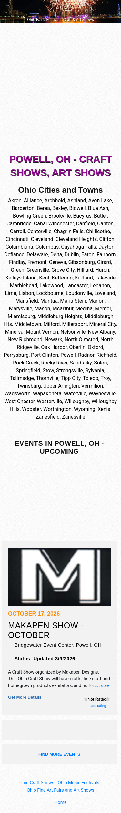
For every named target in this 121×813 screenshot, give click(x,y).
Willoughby (76, 401)
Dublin (72, 254)
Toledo (90, 378)
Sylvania (94, 370)
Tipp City (71, 378)
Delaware (37, 254)
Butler (100, 216)
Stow (48, 370)
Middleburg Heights (59, 316)
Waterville (75, 394)
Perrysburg (16, 355)
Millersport (74, 324)
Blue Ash (98, 208)
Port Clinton (44, 355)
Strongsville (69, 370)
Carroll (17, 231)
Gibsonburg (81, 262)
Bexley (59, 208)
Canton (105, 224)
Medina (84, 309)
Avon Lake (100, 200)
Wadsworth (18, 394)
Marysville (20, 309)
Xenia (103, 409)
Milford (52, 324)
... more (102, 685)
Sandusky (81, 363)
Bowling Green (29, 216)
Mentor (103, 309)
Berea (43, 208)
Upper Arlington (61, 386)
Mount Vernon (42, 332)
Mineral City (102, 324)
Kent (44, 278)
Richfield (106, 355)
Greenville (37, 270)
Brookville (59, 216)
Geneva (57, 262)
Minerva (14, 332)
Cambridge (19, 224)
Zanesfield (48, 417)
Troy (105, 378)
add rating (98, 706)
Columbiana (19, 247)
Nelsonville (73, 332)
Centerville (39, 231)
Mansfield (26, 301)
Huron (102, 270)
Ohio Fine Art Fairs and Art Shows (60, 790)
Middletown (27, 324)
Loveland (104, 293)
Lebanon (100, 285)
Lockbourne (50, 293)
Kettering (62, 278)
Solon (100, 363)
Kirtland (84, 278)
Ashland (76, 200)
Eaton (88, 254)
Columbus (47, 247)
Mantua (49, 301)
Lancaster (77, 285)
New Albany (101, 332)
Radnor (86, 355)
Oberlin (77, 347)
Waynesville (102, 394)
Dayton (106, 247)
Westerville (49, 401)
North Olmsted (81, 339)
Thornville (47, 378)
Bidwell (77, 208)
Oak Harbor (54, 347)
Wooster (31, 409)
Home (61, 802)
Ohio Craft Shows (36, 782)
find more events (59, 754)
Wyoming (85, 409)
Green (17, 270)
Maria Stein (73, 301)
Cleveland (42, 239)
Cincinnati (17, 239)
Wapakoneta (47, 394)
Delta (56, 254)
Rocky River (54, 363)
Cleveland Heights (76, 239)
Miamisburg (21, 316)
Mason (42, 309)
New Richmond (24, 339)
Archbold (54, 200)
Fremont (37, 262)
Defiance (14, 254)
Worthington (57, 409)
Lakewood (51, 285)
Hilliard (85, 270)
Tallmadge (22, 378)
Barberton (23, 208)
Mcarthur (63, 309)
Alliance (33, 200)
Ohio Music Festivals (78, 782)
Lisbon (26, 293)
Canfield (85, 224)
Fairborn (106, 254)
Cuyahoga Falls (78, 247)
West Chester (19, 401)
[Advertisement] (60, 89)
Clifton (106, 239)
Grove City (63, 270)
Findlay (17, 262)
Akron (15, 200)
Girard (104, 262)
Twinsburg (29, 386)
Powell (68, 355)
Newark (53, 339)
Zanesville (73, 417)
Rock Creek (26, 363)
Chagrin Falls (69, 231)
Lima (10, 293)
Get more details (25, 697)
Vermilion (92, 386)
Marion (96, 301)
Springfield (28, 370)
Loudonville (79, 293)
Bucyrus (82, 216)
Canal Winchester (54, 224)
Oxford (95, 347)
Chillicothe (98, 231)
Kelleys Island (21, 278)
